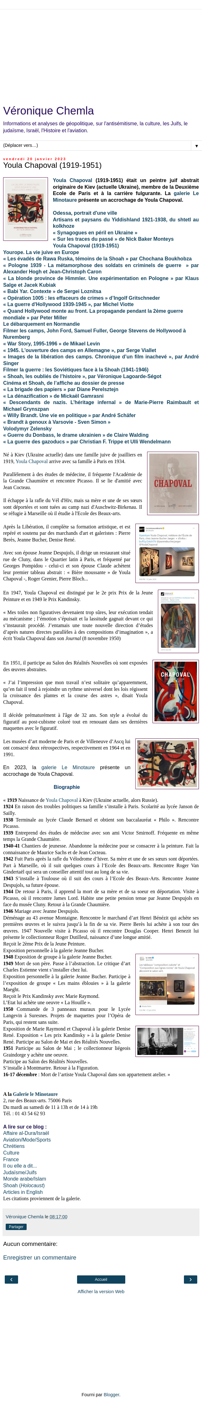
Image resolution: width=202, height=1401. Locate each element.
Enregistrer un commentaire (39, 1257)
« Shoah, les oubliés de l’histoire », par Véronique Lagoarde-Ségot (82, 376)
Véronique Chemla (48, 111)
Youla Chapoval (72, 180)
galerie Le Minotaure (68, 767)
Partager (16, 1227)
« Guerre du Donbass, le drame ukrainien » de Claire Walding (76, 435)
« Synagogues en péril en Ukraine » (95, 232)
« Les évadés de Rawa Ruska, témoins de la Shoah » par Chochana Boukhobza (97, 258)
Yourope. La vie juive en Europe (41, 252)
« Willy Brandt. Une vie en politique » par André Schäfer (69, 415)
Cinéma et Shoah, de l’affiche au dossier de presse (63, 383)
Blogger (111, 1394)
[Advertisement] (101, 54)
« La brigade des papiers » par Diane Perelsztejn (60, 389)
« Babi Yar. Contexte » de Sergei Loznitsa (52, 291)
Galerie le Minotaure (35, 1094)
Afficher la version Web (101, 1291)
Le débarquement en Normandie (41, 324)
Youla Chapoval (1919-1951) (86, 245)
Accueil (101, 1279)
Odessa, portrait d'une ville (85, 213)
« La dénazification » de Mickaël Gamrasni (53, 396)
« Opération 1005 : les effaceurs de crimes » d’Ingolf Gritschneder (81, 298)
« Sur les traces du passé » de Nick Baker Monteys (113, 239)
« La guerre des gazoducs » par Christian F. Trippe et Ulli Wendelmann (87, 441)
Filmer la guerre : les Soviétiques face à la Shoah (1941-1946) (75, 369)
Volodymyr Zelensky (27, 428)
